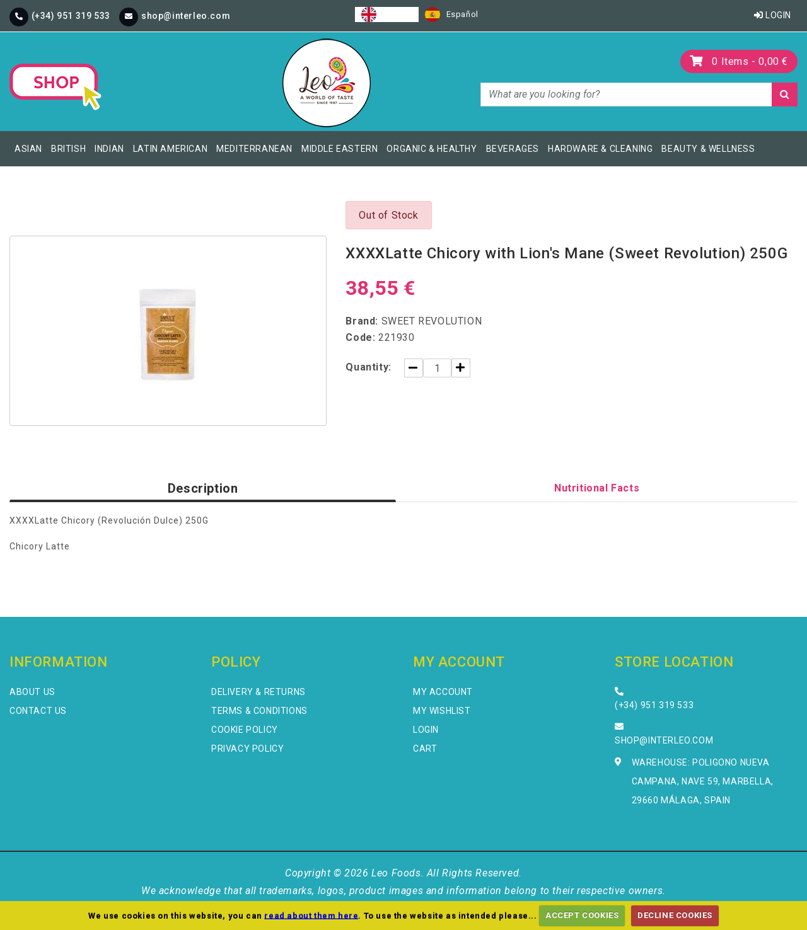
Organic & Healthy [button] (431, 149)
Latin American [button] (170, 149)
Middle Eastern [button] (339, 149)
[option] (452, 14)
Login (772, 15)
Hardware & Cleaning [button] (600, 149)
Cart (425, 748)
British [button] (68, 149)
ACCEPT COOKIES (581, 915)
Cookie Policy (244, 730)
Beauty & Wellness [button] (708, 149)
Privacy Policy (247, 748)
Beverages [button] (512, 149)
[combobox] (386, 14)
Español (452, 14)
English (386, 14)
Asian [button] (28, 149)
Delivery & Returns (258, 692)
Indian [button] (109, 149)
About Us (32, 692)
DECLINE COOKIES (674, 915)
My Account (443, 692)
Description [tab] (203, 488)
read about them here (311, 915)
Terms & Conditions (259, 711)
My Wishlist (442, 711)
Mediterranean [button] (254, 149)
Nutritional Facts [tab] (596, 488)
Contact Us (38, 711)
